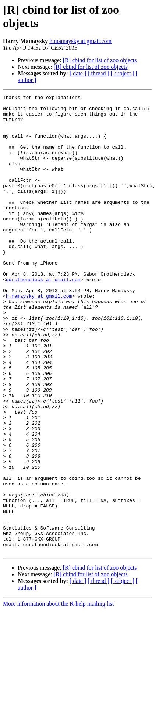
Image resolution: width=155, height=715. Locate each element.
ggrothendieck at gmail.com (43, 317)
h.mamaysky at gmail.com (80, 41)
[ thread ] (98, 73)
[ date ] (78, 73)
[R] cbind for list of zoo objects (100, 60)
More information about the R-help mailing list (58, 695)
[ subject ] (122, 73)
